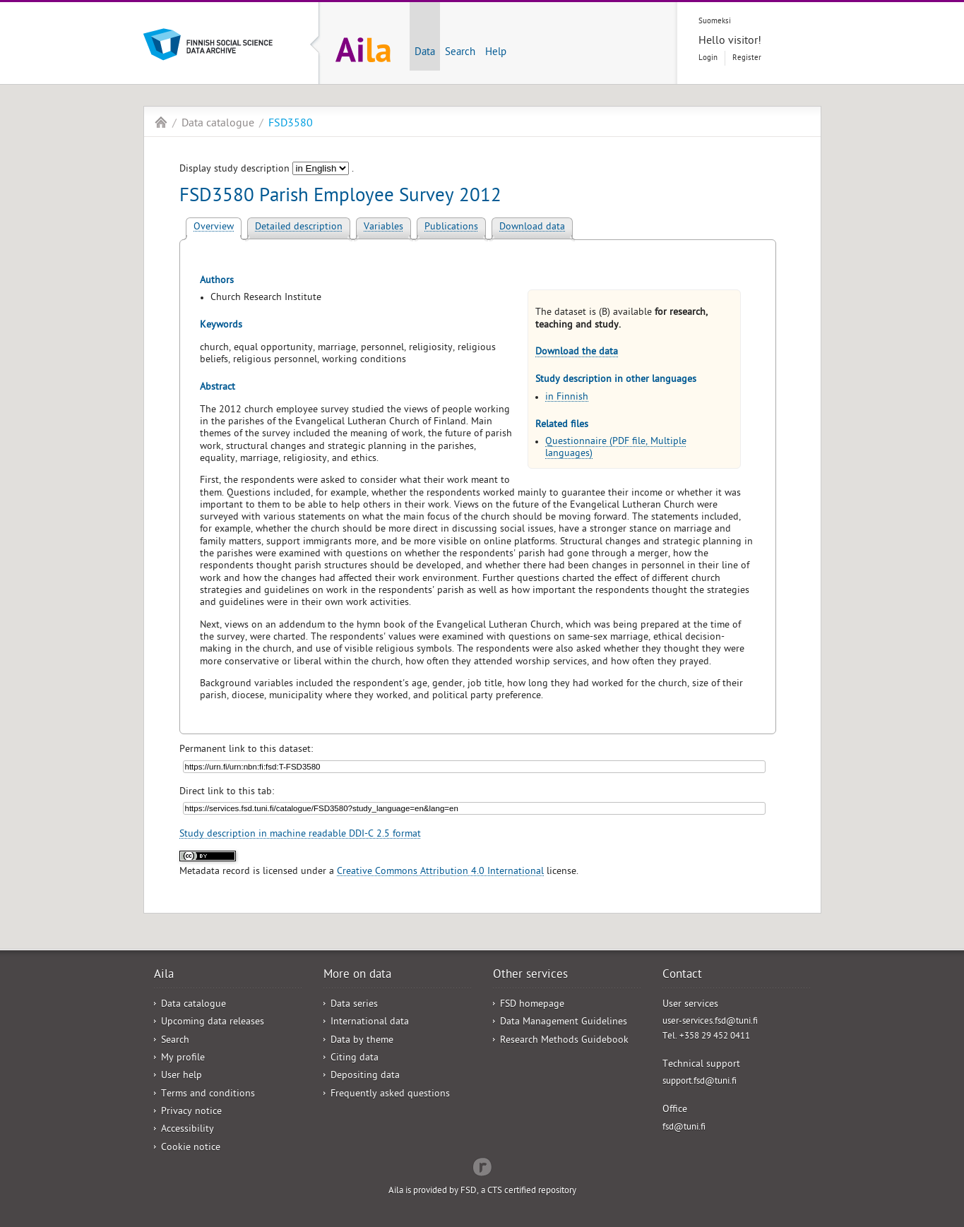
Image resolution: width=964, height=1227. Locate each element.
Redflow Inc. (482, 1165)
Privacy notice (191, 1112)
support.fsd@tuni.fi (699, 1082)
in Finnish (566, 398)
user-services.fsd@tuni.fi (710, 1022)
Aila (161, 122)
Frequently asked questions (390, 1095)
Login (708, 58)
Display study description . (266, 170)
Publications (451, 228)
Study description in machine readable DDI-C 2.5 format (300, 835)
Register (746, 58)
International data (370, 1023)
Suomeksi (714, 21)
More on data (357, 976)
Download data (532, 228)
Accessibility (187, 1130)
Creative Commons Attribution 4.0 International (440, 872)
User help (181, 1076)
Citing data (355, 1059)
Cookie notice (190, 1148)
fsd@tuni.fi (684, 1128)
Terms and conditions (208, 1095)
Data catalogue (218, 124)
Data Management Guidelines (563, 1023)
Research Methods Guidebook (564, 1041)
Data (425, 53)
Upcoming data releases (212, 1023)
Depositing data (365, 1076)
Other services (530, 976)
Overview (214, 228)
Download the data (576, 353)
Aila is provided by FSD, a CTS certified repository (482, 1191)
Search (460, 53)
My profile (183, 1059)
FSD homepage (532, 1005)
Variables (383, 228)
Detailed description (299, 228)
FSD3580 (290, 124)
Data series (354, 1005)
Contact (682, 976)
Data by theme (362, 1041)
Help (495, 53)
